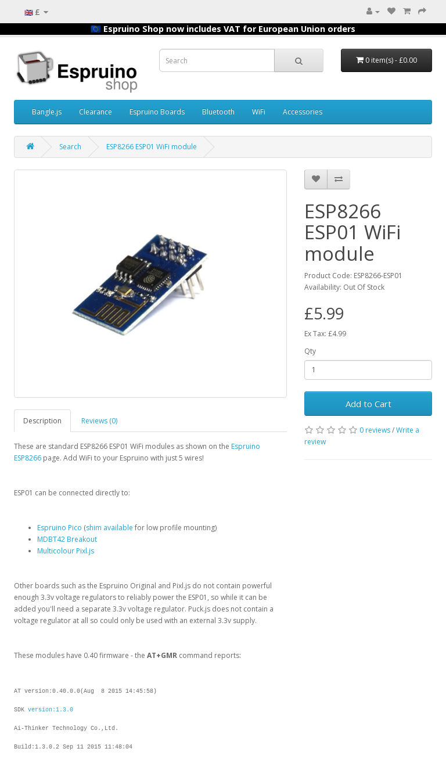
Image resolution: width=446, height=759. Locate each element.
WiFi (258, 112)
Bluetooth (218, 112)
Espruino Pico (59, 528)
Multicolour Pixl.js (66, 551)
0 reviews (374, 430)
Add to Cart (368, 403)
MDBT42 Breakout (67, 539)
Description (42, 421)
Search (70, 147)
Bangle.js (47, 112)
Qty (310, 351)
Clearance (95, 112)
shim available (109, 528)
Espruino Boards (157, 112)
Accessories (302, 112)
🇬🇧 (36, 11)
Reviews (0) (99, 421)
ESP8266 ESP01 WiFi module (151, 147)
